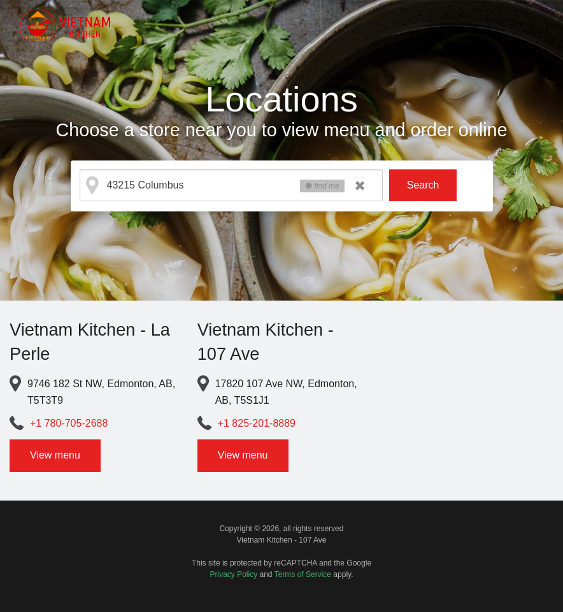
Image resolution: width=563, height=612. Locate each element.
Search (423, 185)
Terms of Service (302, 574)
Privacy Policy (234, 574)
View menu (55, 455)
